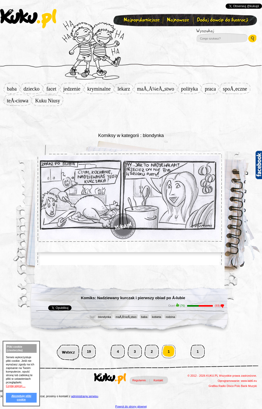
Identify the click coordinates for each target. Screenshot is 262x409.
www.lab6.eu (249, 380)
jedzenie (73, 89)
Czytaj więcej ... (15, 385)
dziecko (33, 89)
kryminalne (100, 89)
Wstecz (68, 351)
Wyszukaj (219, 30)
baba (13, 89)
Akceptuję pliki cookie (21, 397)
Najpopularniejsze (141, 20)
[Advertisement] (131, 118)
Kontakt (158, 380)
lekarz (125, 89)
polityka (191, 89)
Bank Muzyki (249, 385)
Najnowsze (179, 20)
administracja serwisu (84, 396)
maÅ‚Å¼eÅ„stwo (157, 89)
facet (52, 89)
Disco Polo (233, 385)
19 (89, 351)
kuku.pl (28, 18)
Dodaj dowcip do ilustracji (223, 20)
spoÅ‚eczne (236, 89)
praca (212, 89)
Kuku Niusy (49, 100)
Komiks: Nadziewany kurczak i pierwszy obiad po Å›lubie (133, 298)
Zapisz (130, 32)
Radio (222, 385)
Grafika (213, 385)
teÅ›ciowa (19, 100)
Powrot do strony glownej (131, 406)
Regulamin (139, 380)
